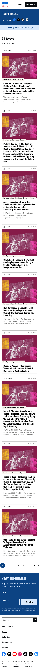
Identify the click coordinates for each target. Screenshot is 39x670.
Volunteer (6, 637)
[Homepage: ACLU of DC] (9, 4)
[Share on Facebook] (14, 20)
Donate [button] (29, 4)
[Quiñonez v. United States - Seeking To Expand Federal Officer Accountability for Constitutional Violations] (19, 532)
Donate (5, 647)
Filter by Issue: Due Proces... (19, 27)
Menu (20, 4)
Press (4, 632)
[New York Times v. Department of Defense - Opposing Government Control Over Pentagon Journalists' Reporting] (19, 300)
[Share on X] (18, 20)
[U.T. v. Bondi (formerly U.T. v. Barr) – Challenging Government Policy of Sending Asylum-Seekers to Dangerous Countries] (19, 247)
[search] (35, 619)
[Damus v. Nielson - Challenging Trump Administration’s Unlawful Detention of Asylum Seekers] (19, 352)
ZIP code (5, 601)
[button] (22, 20)
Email (4, 592)
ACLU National (8, 627)
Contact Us (7, 642)
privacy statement (29, 610)
